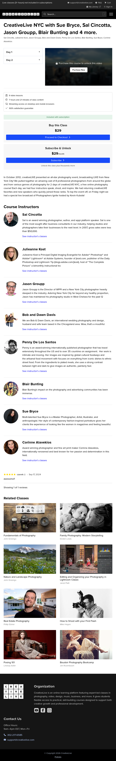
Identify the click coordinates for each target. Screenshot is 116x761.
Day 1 (9, 52)
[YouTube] (36, 710)
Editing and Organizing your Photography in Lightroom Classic (83, 578)
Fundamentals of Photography (19, 535)
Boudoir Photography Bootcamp (77, 662)
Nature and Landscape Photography (23, 577)
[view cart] (108, 2)
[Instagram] (49, 710)
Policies (58, 756)
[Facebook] (42, 710)
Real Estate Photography (16, 621)
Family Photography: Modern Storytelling (81, 535)
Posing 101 (9, 662)
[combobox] (74, 14)
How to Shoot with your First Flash (78, 621)
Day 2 (9, 60)
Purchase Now (78, 70)
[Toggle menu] (111, 14)
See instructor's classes (34, 236)
